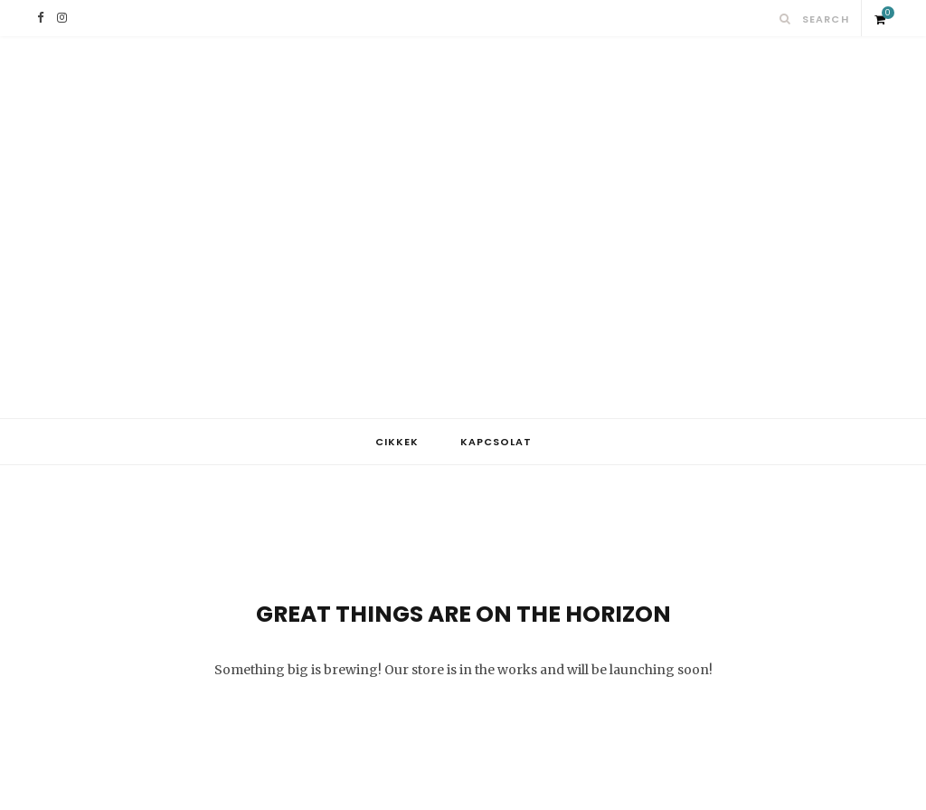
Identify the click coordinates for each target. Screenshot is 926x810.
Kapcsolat (496, 441)
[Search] (785, 18)
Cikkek (397, 441)
